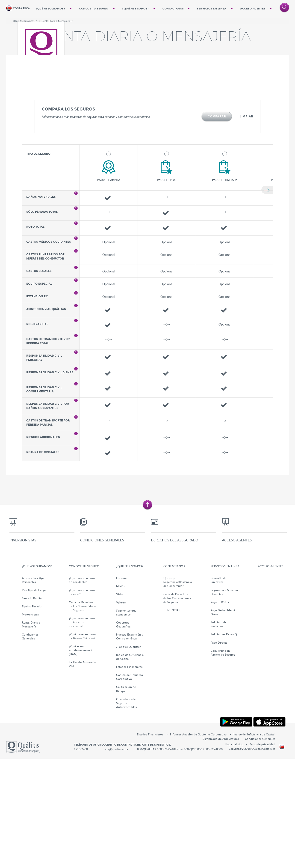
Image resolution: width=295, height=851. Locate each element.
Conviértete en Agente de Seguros (223, 744)
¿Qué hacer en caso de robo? (82, 684)
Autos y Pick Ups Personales (33, 672)
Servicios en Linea (211, 8)
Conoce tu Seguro (93, 8)
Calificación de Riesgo (126, 781)
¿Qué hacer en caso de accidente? (82, 672)
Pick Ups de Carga (34, 682)
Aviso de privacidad (262, 836)
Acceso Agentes (253, 8)
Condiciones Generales (101, 632)
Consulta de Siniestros (219, 672)
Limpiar (246, 204)
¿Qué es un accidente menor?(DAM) (80, 742)
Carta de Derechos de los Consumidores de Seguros (83, 698)
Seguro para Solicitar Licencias (224, 684)
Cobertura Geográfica (123, 716)
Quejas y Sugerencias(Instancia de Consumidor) (177, 674)
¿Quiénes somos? (135, 8)
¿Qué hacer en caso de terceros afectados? (82, 714)
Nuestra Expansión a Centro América (129, 728)
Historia (121, 670)
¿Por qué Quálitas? (128, 739)
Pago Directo (219, 734)
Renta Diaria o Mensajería (56, 109)
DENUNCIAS (171, 702)
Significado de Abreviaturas (221, 831)
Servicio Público (32, 690)
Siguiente (267, 278)
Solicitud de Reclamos (219, 716)
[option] (147, 61)
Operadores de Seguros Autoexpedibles (126, 795)
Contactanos (173, 8)
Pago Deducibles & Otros (223, 704)
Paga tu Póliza (220, 694)
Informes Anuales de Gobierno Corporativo (199, 826)
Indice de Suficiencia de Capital (130, 748)
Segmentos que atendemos (126, 704)
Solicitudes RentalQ (224, 726)
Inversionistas (21, 632)
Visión (120, 686)
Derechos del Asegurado (173, 632)
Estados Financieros (129, 759)
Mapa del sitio (234, 836)
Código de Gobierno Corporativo (129, 769)
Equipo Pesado (32, 698)
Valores (121, 694)
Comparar (217, 204)
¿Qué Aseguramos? (50, 8)
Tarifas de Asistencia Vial (82, 756)
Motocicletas (30, 706)
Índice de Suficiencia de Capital (254, 826)
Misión (120, 678)
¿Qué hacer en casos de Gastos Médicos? (82, 728)
